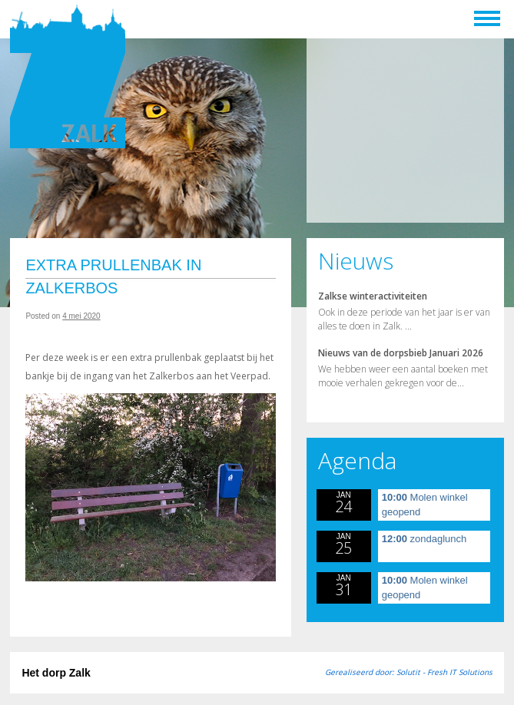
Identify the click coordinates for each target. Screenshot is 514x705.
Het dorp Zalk (56, 673)
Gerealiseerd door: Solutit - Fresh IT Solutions (408, 672)
